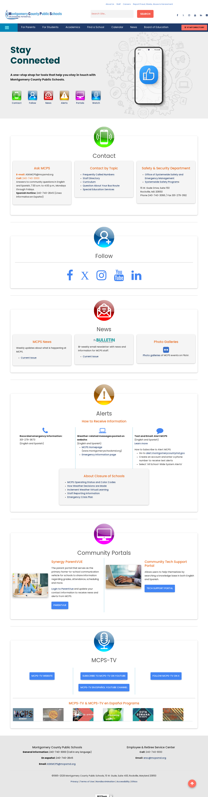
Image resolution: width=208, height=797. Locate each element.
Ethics (134, 780)
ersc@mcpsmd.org (155, 756)
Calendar (117, 25)
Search (145, 13)
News (133, 25)
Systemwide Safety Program (161, 180)
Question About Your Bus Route (101, 184)
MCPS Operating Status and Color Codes (91, 481)
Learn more (141, 442)
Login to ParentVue (62, 587)
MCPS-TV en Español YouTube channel (103, 686)
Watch (96, 101)
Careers (127, 4)
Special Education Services (98, 188)
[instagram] (189, 14)
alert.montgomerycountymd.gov (165, 451)
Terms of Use (87, 780)
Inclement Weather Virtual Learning (87, 488)
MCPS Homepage (92, 445)
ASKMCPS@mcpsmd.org (61, 762)
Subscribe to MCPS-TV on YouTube (104, 674)
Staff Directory (194, 26)
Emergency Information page (99, 453)
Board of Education (156, 25)
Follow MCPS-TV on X (166, 674)
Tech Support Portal (160, 587)
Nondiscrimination (105, 780)
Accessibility (123, 780)
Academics (73, 25)
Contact (17, 101)
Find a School (95, 25)
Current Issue (28, 356)
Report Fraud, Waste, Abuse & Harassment (153, 4)
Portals (80, 101)
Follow (32, 101)
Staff (118, 4)
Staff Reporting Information (83, 492)
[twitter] (183, 14)
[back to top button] (192, 784)
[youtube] (195, 14)
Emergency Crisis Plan (80, 495)
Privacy (74, 780)
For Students (50, 25)
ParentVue (59, 603)
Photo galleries (151, 354)
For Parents (28, 25)
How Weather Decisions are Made (87, 484)
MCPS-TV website (42, 674)
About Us (110, 4)
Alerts (64, 101)
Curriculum (89, 180)
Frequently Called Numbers (98, 173)
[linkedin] (201, 14)
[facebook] (177, 14)
